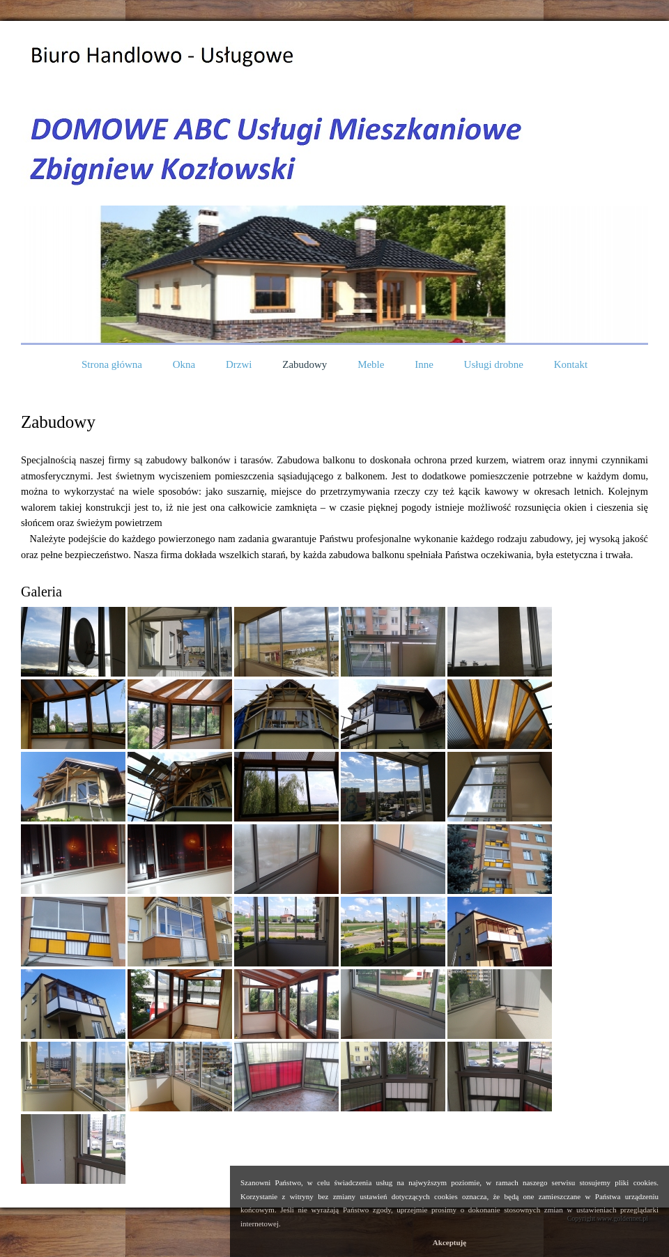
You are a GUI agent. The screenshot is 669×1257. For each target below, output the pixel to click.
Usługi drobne (493, 364)
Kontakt (570, 364)
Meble (370, 364)
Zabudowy (304, 364)
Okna (184, 364)
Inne (424, 364)
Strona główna (112, 364)
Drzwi (239, 364)
